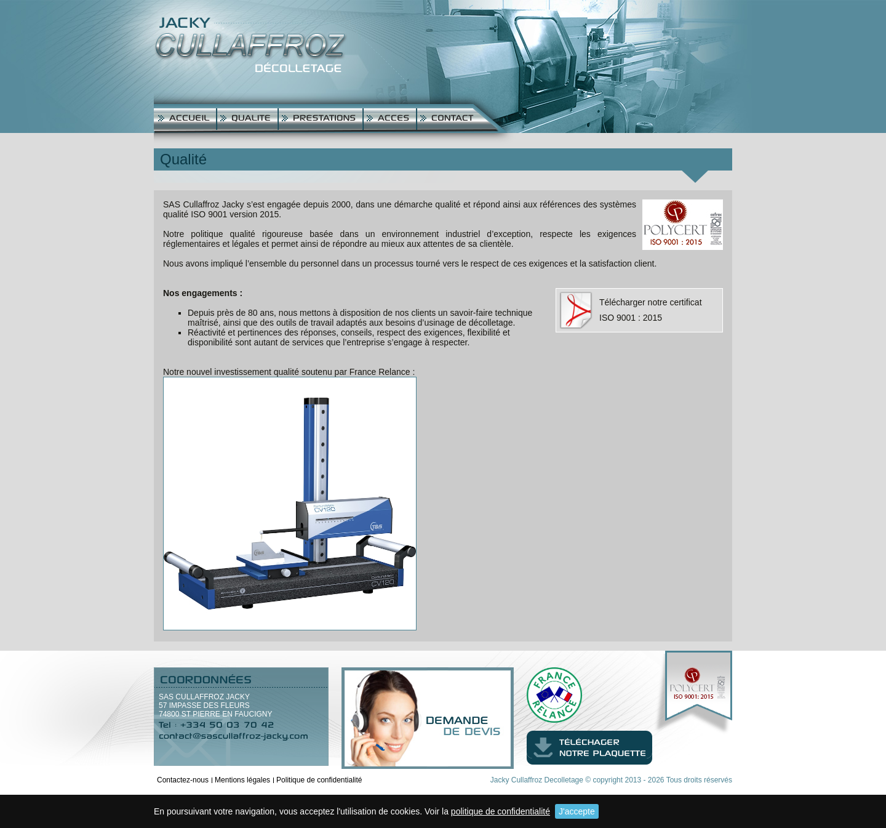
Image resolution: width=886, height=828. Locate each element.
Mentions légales (242, 780)
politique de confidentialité (500, 811)
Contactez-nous (183, 780)
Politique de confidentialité (319, 780)
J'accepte (577, 811)
